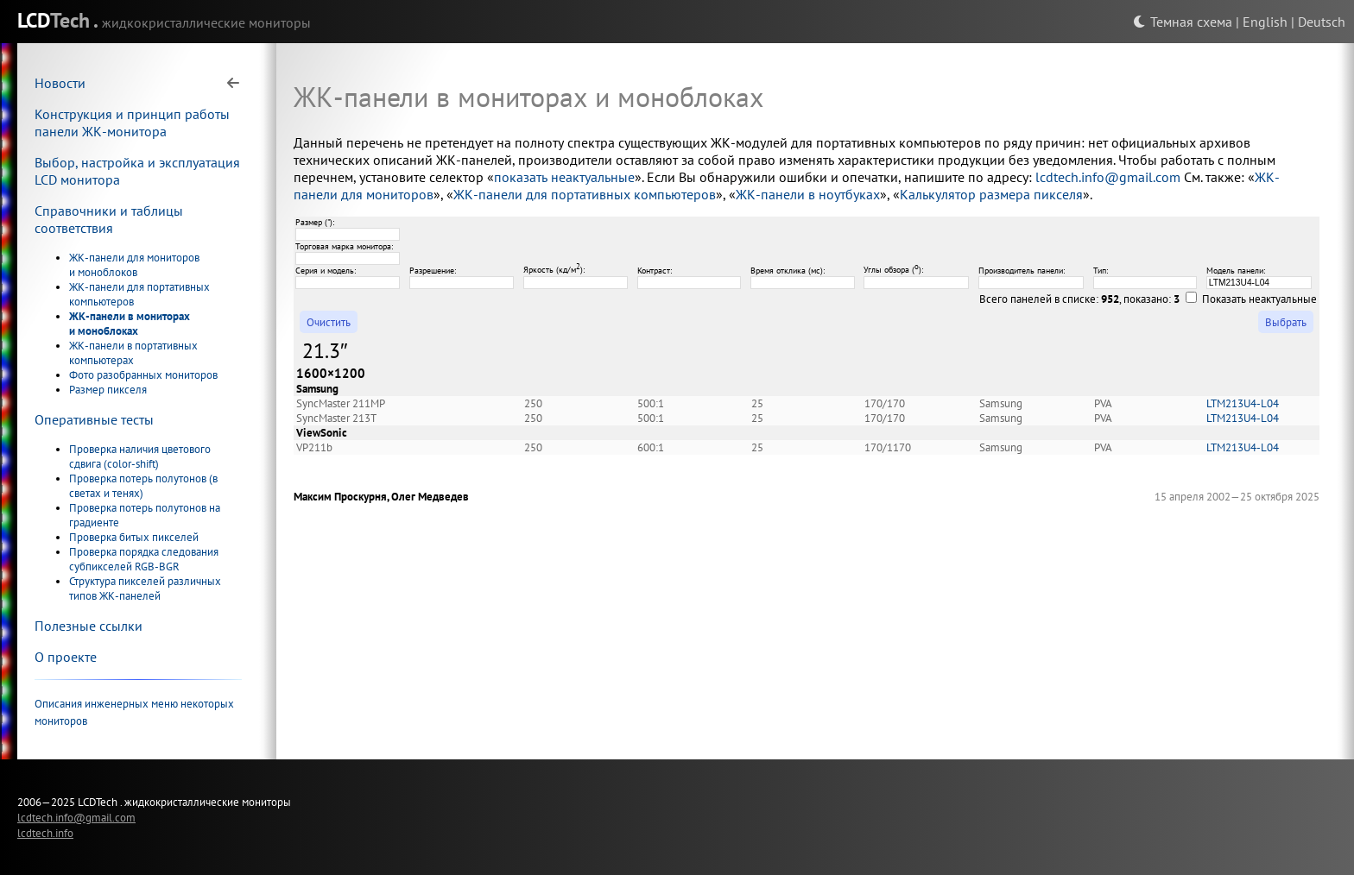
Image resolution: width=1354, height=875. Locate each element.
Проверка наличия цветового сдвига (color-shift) (140, 456)
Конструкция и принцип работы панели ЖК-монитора (132, 122)
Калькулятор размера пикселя (991, 194)
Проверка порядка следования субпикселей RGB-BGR (143, 559)
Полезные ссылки (88, 625)
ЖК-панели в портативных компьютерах (133, 353)
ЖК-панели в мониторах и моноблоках (129, 323)
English (1265, 21)
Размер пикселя (108, 389)
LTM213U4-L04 (1242, 403)
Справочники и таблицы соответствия (109, 219)
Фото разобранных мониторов (143, 375)
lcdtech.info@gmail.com (1107, 177)
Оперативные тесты (94, 419)
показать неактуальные (564, 177)
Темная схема (1182, 21)
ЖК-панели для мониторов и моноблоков (134, 265)
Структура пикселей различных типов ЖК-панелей (145, 588)
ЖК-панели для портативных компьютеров (584, 194)
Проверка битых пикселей (134, 537)
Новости (60, 82)
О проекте (66, 656)
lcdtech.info (45, 832)
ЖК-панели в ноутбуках (808, 194)
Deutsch (1321, 21)
